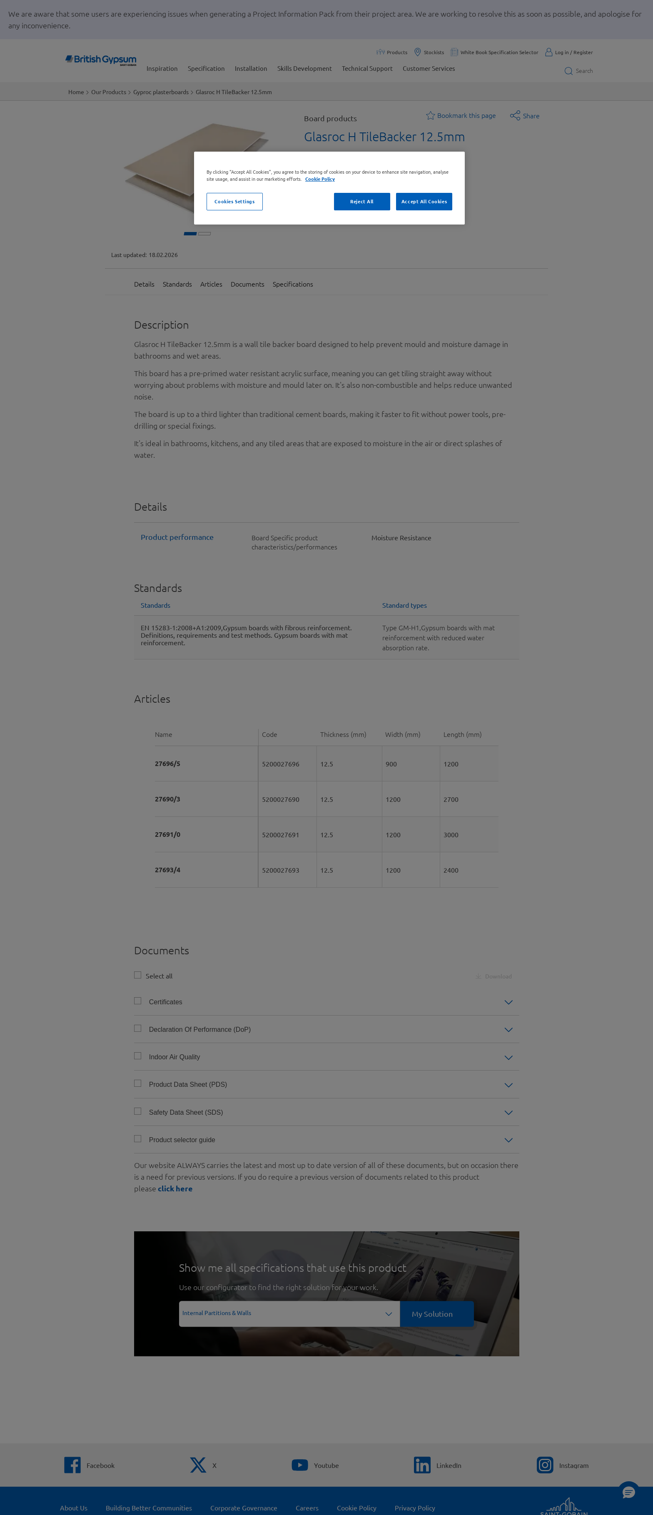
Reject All (362, 201)
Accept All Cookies (424, 201)
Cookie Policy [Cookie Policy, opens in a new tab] (320, 178)
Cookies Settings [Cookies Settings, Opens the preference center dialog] (234, 201)
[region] (329, 188)
